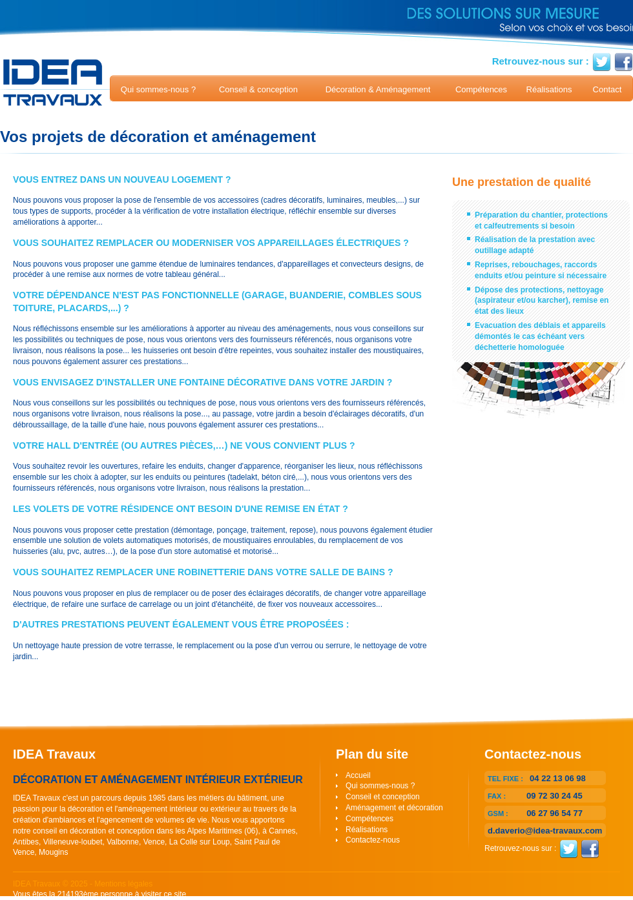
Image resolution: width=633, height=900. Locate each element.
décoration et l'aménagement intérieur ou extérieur (154, 808)
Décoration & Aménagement (378, 89)
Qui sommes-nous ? (158, 89)
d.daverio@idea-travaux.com (545, 830)
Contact (607, 89)
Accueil (358, 775)
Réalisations (549, 89)
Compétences (481, 89)
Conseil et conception (383, 796)
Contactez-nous (373, 839)
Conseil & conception (258, 89)
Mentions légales (123, 883)
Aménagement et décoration (394, 807)
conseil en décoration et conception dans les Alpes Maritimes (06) (145, 830)
